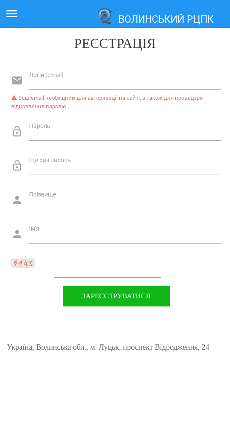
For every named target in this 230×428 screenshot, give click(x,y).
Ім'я (34, 228)
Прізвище (42, 194)
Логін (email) (46, 74)
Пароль (39, 125)
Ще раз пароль (50, 160)
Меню (16, 12)
